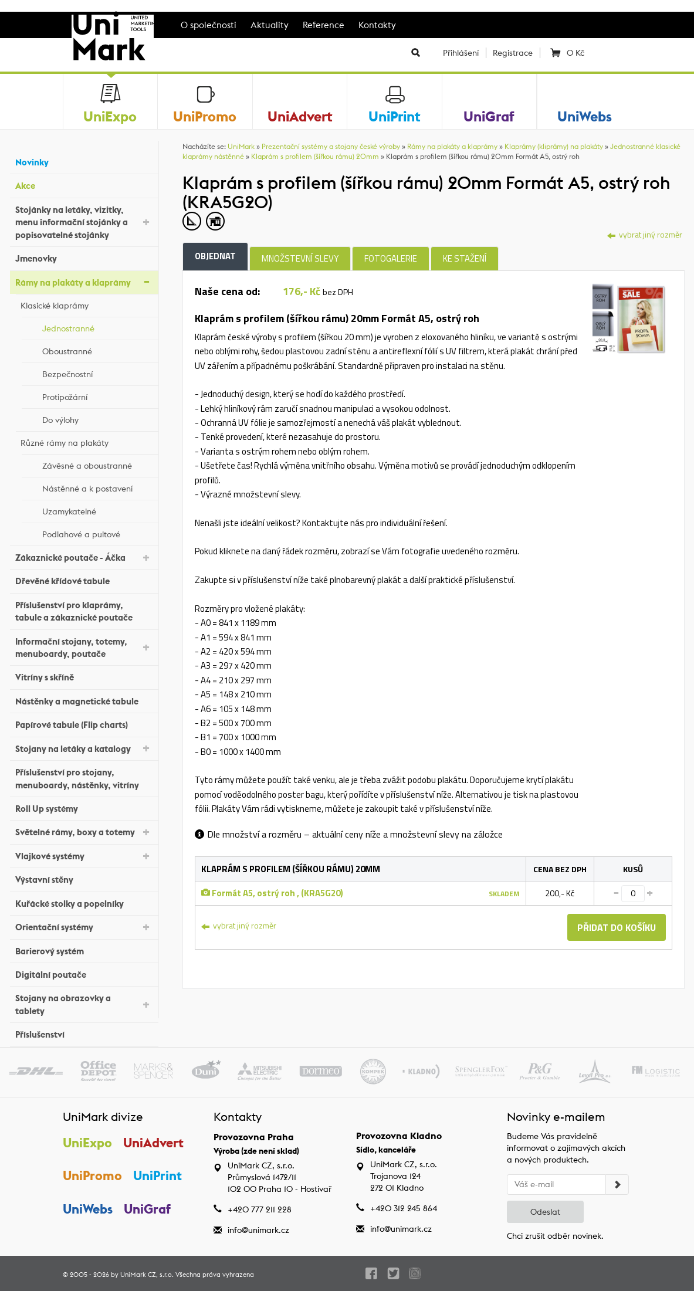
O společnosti (208, 25)
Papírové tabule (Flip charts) (84, 723)
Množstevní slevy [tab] (300, 258)
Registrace (513, 52)
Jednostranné (97, 326)
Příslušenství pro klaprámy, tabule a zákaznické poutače (84, 611)
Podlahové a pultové (97, 532)
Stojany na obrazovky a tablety (84, 1004)
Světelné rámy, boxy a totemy (84, 831)
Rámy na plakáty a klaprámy (84, 281)
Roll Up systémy (84, 807)
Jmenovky (84, 257)
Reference (323, 25)
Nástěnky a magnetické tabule (84, 700)
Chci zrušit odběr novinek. (555, 1236)
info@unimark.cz (258, 1230)
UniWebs (88, 1209)
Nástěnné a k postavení (97, 486)
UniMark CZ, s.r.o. (147, 1274)
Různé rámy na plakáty (87, 441)
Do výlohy (97, 418)
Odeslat (545, 1212)
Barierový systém (84, 949)
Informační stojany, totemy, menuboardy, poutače (84, 647)
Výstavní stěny (84, 878)
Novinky (84, 161)
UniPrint (157, 1175)
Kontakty (377, 25)
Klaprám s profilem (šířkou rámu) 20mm (315, 156)
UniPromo (92, 1175)
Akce (84, 184)
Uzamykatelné (97, 509)
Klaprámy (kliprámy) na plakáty (554, 146)
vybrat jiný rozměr (644, 234)
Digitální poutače (84, 973)
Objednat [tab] (215, 256)
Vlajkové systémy (84, 855)
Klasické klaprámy (87, 303)
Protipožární (97, 395)
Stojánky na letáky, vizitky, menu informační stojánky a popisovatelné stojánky (84, 222)
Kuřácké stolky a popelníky (84, 902)
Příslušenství (84, 1033)
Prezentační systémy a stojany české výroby (331, 146)
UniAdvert (153, 1142)
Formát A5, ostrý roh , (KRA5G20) (272, 893)
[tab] (629, 318)
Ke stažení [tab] (464, 258)
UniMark (241, 146)
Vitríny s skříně (84, 676)
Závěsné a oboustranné (97, 464)
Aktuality (269, 25)
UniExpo (87, 1142)
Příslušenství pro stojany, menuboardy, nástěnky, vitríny (84, 778)
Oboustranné (97, 349)
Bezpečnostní (97, 372)
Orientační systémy (84, 926)
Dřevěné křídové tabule (84, 580)
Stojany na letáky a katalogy (84, 747)
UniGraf (147, 1209)
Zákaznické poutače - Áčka (84, 557)
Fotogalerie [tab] (390, 258)
